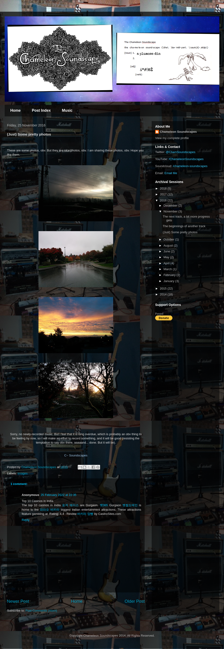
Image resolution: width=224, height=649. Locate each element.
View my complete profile (172, 138)
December (171, 205)
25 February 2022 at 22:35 (58, 495)
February (170, 275)
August (169, 245)
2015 (164, 288)
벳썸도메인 (130, 505)
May (167, 257)
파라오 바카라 (50, 509)
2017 (164, 194)
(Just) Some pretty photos (180, 232)
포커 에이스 (70, 505)
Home (15, 110)
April (167, 263)
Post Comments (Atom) (41, 610)
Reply (25, 520)
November (171, 211)
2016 (164, 200)
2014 (164, 294)
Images (23, 473)
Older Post (135, 601)
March (168, 269)
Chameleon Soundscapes (178, 131)
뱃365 (104, 505)
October (169, 239)
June (167, 251)
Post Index (41, 110)
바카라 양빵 (85, 514)
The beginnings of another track (184, 226)
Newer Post (18, 601)
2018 (164, 188)
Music (67, 110)
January (169, 281)
